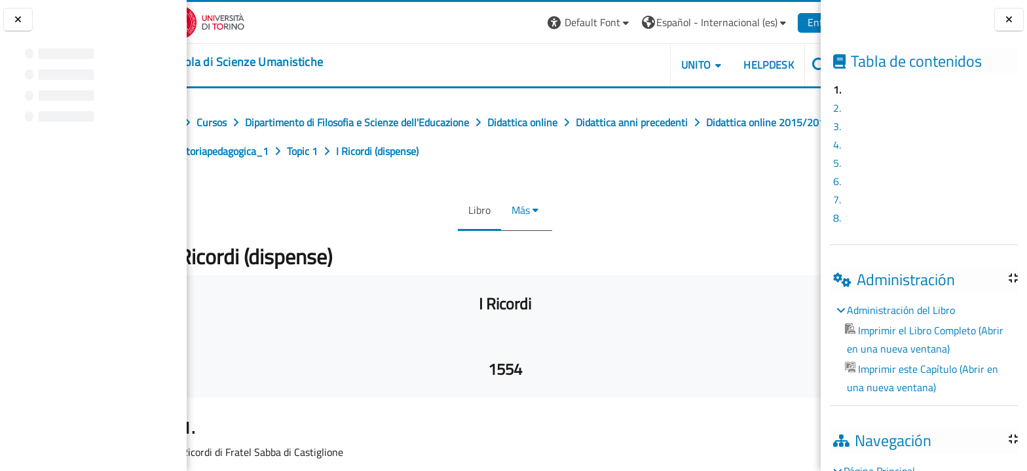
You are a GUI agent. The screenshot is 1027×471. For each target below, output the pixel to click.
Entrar (795, 22)
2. (837, 108)
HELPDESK (742, 65)
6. (837, 181)
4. (837, 144)
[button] (563, 22)
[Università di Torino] (228, 21)
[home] (267, 62)
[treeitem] (923, 348)
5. (837, 163)
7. (837, 199)
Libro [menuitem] (478, 210)
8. (837, 218)
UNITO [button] (670, 65)
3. (837, 126)
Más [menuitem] (519, 210)
